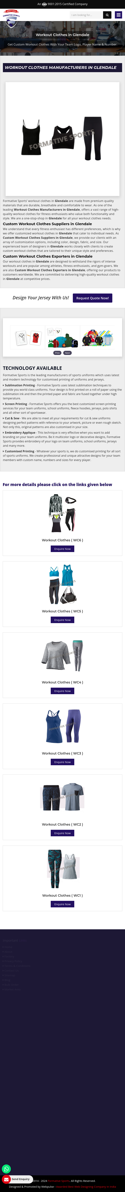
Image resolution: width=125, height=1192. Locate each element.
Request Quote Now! (92, 298)
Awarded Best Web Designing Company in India (86, 1186)
